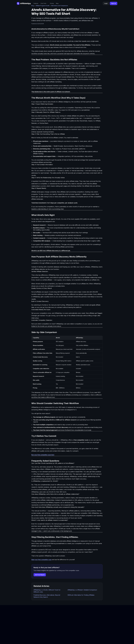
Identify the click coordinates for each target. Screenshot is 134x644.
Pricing (52, 3)
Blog (57, 3)
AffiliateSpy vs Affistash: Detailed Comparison (82, 590)
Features (36, 3)
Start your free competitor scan (41, 559)
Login (106, 3)
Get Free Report (39, 574)
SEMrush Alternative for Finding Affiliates (81, 595)
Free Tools (44, 3)
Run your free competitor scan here (42, 455)
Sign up (113, 3)
